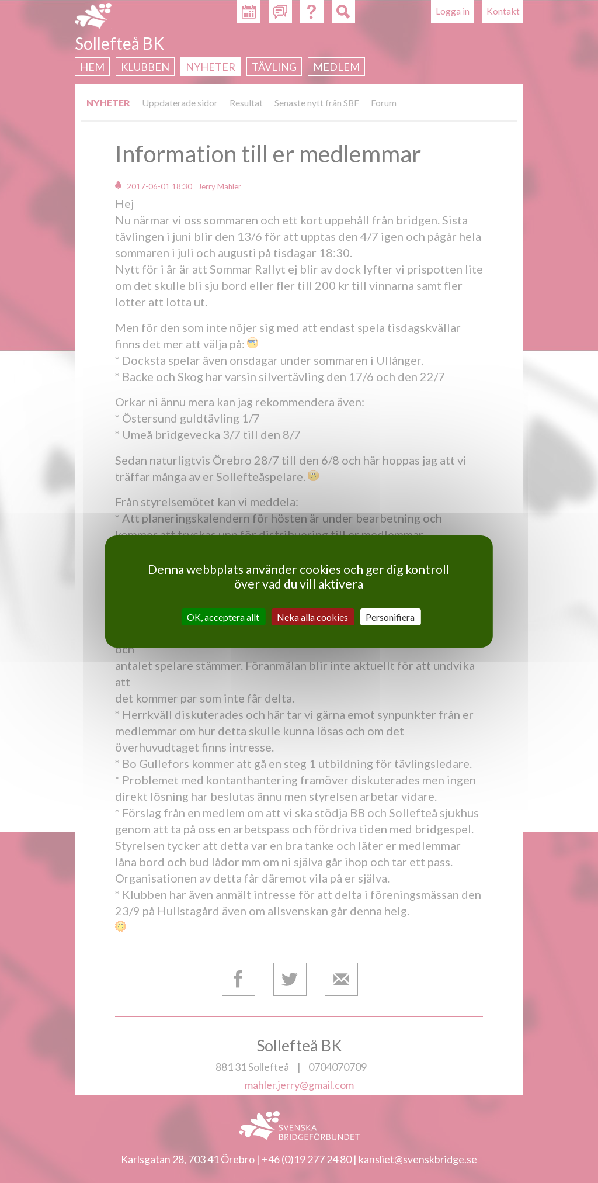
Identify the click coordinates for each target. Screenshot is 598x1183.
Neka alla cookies (312, 616)
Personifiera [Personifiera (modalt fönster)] (390, 616)
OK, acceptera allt (223, 616)
